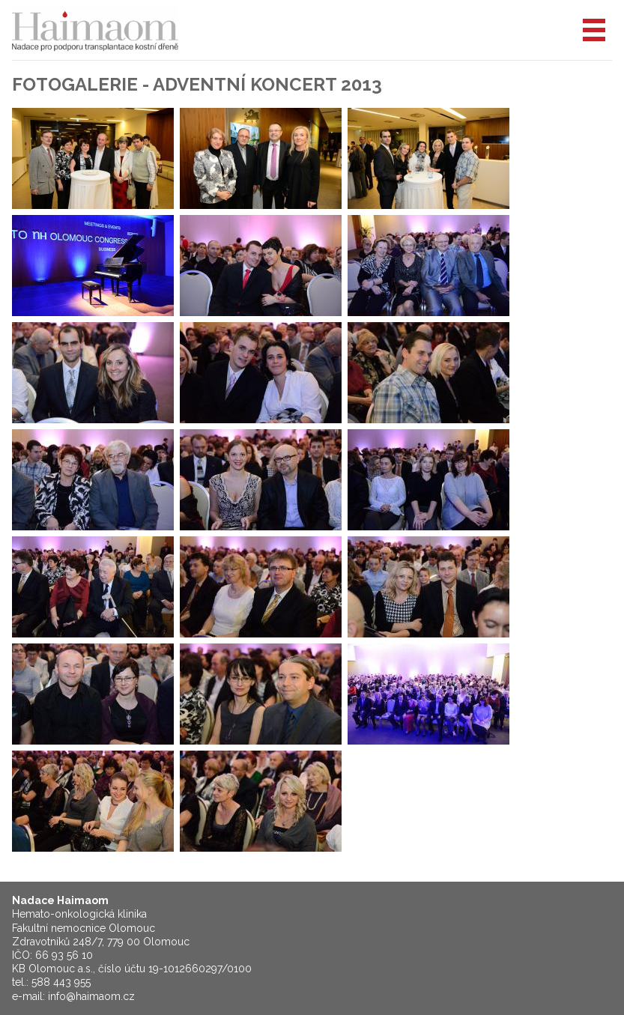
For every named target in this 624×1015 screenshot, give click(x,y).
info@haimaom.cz (91, 996)
